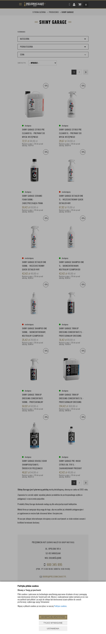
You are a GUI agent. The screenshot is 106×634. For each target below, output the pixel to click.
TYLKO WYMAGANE (53, 623)
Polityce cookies (60, 606)
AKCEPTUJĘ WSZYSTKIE (53, 617)
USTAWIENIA (53, 628)
